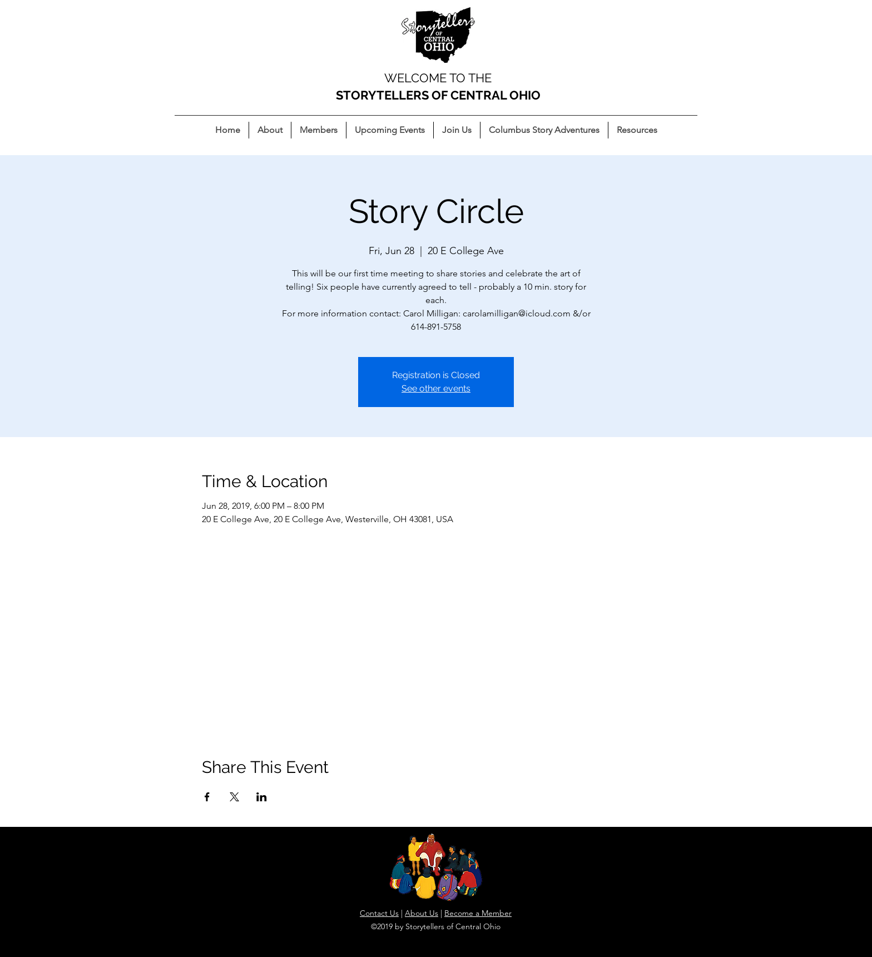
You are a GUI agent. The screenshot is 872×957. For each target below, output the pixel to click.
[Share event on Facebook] (207, 796)
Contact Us (379, 913)
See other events (436, 388)
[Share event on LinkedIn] (261, 796)
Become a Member (478, 913)
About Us (421, 913)
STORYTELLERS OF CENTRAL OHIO (438, 95)
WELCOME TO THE (438, 78)
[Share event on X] (234, 796)
